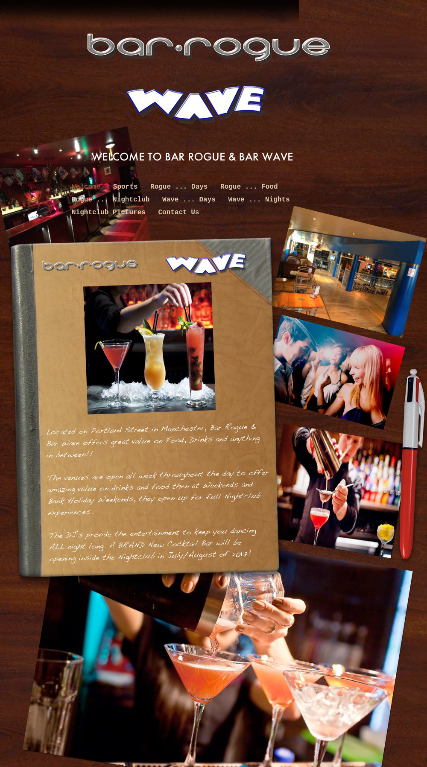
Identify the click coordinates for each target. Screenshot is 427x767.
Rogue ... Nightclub (113, 200)
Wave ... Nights (259, 200)
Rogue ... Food (249, 187)
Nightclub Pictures (110, 212)
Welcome (88, 187)
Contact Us (178, 212)
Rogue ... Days (181, 187)
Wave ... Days (190, 200)
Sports (127, 187)
